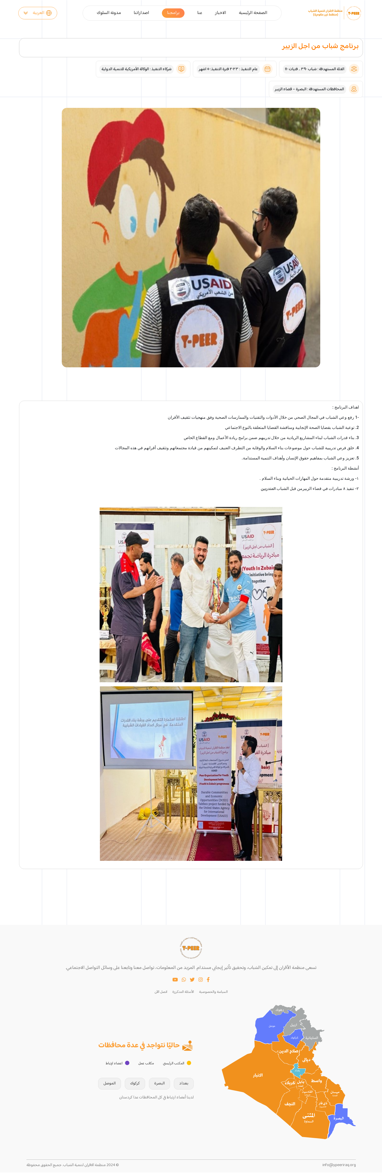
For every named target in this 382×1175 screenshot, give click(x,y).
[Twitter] (192, 983)
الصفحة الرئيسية (253, 13)
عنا (199, 13)
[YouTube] (175, 983)
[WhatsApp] (184, 983)
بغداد (176, 1085)
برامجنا (173, 13)
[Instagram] (200, 983)
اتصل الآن (161, 994)
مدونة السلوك (109, 13)
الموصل (102, 1085)
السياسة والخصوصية (213, 994)
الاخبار (220, 13)
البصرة (152, 1085)
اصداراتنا (141, 13)
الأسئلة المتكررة (183, 994)
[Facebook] (208, 983)
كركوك (127, 1085)
